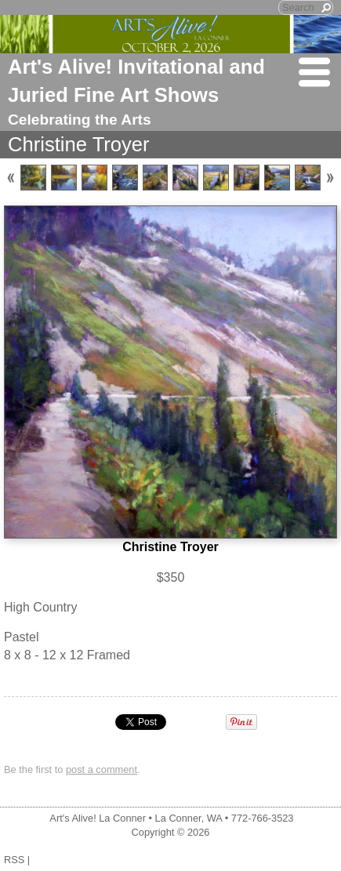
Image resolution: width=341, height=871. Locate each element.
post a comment (101, 769)
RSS (14, 860)
